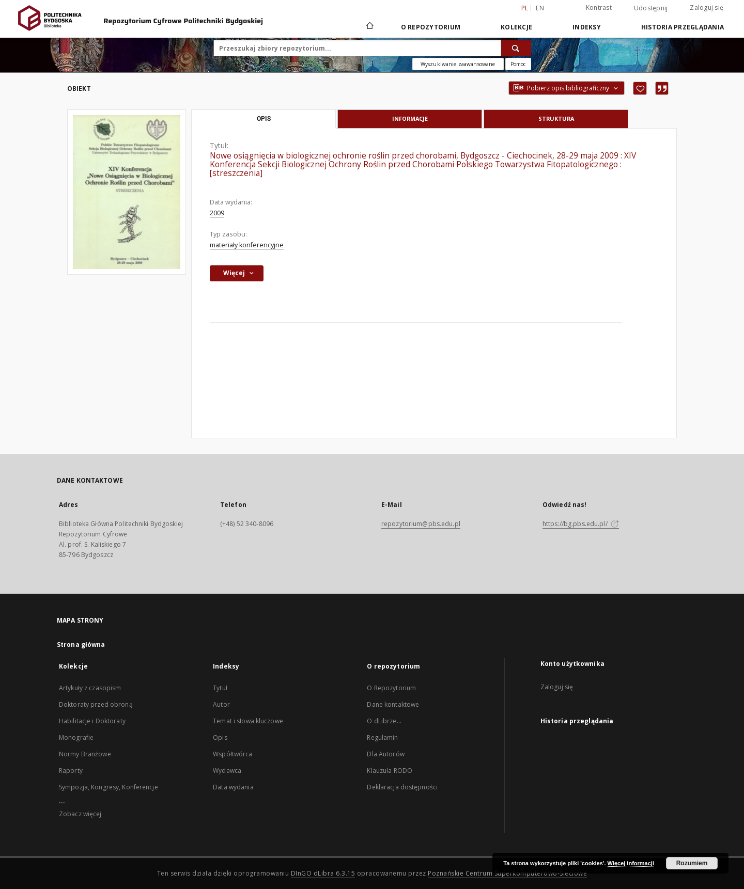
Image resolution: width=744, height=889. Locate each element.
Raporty (71, 770)
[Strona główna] (369, 26)
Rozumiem (692, 863)
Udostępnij (651, 8)
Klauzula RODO (389, 770)
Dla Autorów (385, 754)
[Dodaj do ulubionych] (640, 88)
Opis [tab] (264, 118)
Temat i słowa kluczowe (248, 721)
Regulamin (382, 737)
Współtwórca (232, 754)
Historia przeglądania (682, 27)
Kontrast (599, 7)
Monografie (76, 737)
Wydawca (227, 770)
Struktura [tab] (556, 118)
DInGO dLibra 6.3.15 (323, 873)
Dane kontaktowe (393, 704)
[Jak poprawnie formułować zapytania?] (518, 64)
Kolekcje (516, 27)
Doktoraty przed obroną (96, 704)
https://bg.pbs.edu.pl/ (580, 523)
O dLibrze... (384, 721)
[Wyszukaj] (516, 48)
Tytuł (220, 688)
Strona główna (81, 644)
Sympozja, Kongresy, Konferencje (108, 787)
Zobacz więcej (80, 813)
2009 (217, 213)
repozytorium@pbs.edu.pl (420, 523)
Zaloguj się (706, 7)
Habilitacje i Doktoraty (92, 721)
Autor (221, 704)
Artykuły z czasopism (90, 688)
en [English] (540, 8)
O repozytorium (431, 27)
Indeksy (586, 27)
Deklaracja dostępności (402, 787)
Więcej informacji (631, 863)
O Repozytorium (391, 688)
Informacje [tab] (410, 118)
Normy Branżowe (85, 754)
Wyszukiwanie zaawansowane (458, 64)
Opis (220, 737)
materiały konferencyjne (247, 245)
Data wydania (233, 787)
